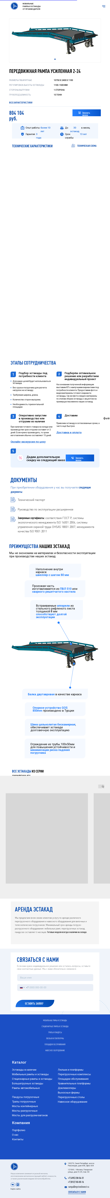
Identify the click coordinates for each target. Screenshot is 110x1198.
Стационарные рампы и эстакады (55, 1026)
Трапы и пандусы (55, 1032)
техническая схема (86, 145)
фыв (106, 418)
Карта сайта (15, 1189)
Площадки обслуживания (55, 1044)
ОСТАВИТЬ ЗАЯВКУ (29, 1003)
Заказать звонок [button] (86, 114)
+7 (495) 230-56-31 (76, 1177)
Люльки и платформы (55, 1038)
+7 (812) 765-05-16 (76, 1181)
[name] (55, 977)
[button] (79, 112)
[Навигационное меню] (103, 6)
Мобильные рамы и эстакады (55, 1020)
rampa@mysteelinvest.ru (78, 1186)
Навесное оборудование (55, 1050)
